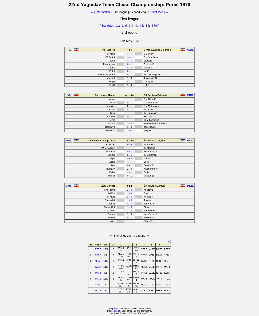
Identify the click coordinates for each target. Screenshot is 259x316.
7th (156, 25)
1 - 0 (129, 85)
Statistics (157, 12)
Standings (107, 25)
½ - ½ (129, 53)
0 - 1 (129, 64)
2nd (124, 25)
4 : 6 (129, 49)
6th (150, 25)
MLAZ (98, 261)
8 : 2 (129, 185)
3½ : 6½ (129, 140)
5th (144, 25)
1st (118, 25)
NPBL (98, 284)
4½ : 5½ (129, 95)
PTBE (98, 249)
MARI (98, 273)
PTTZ (98, 278)
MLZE (98, 290)
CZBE (98, 255)
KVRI (98, 267)
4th (137, 25)
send (116, 311)
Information (103, 12)
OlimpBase (113, 308)
